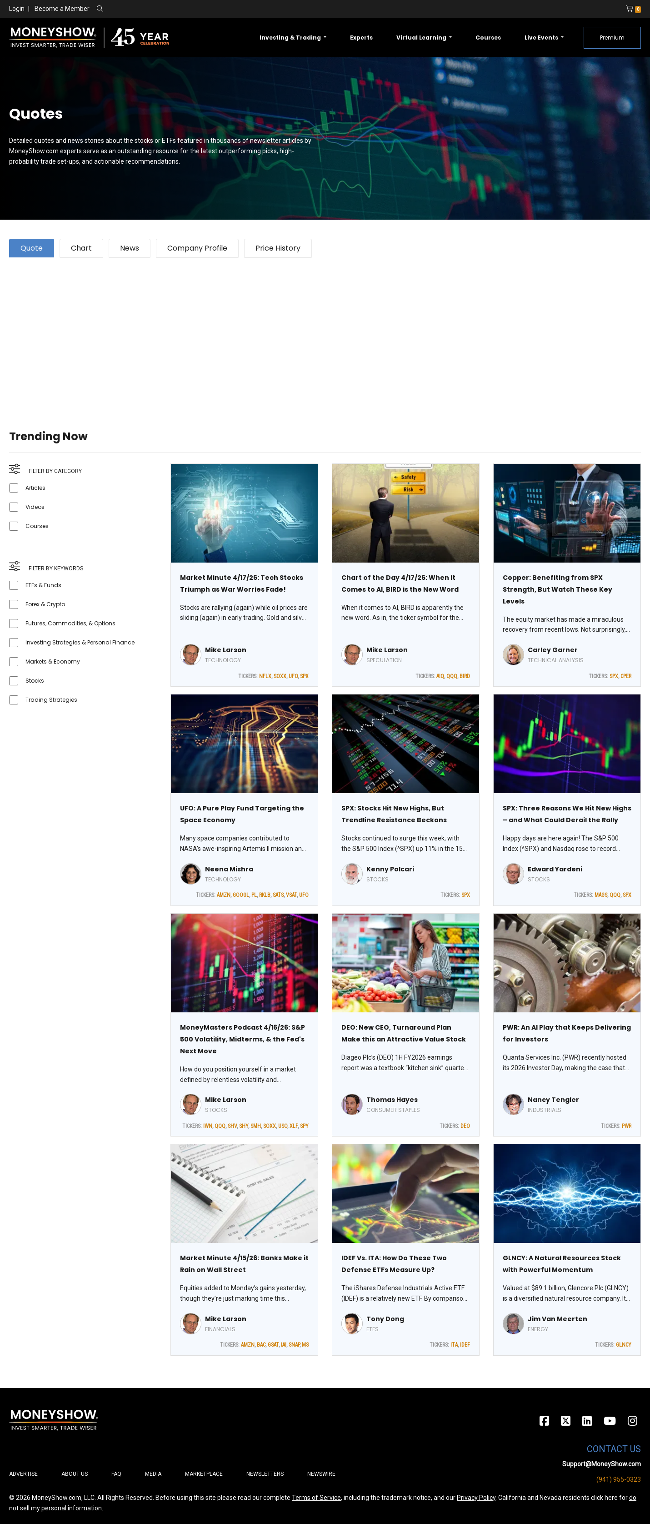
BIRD (465, 676)
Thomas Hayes (392, 1099)
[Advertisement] (282, 332)
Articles (35, 488)
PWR (626, 1126)
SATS (278, 895)
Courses (488, 37)
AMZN (223, 895)
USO (282, 1126)
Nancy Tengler (553, 1099)
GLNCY (623, 1345)
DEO (465, 1126)
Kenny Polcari (390, 869)
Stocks (34, 680)
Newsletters (265, 1474)
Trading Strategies (51, 700)
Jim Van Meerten (557, 1318)
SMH (255, 1126)
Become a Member (62, 8)
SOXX (280, 676)
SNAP (294, 1345)
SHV (232, 1126)
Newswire (321, 1474)
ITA (454, 1345)
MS (305, 1345)
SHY (243, 1126)
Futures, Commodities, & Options (70, 623)
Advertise (23, 1474)
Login (17, 8)
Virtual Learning (422, 37)
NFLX (265, 676)
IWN (207, 1126)
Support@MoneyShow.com (601, 1464)
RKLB (264, 895)
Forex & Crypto (45, 604)
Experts (361, 37)
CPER (625, 676)
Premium (612, 37)
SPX (304, 676)
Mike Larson (225, 649)
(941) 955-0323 (618, 1479)
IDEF (465, 1345)
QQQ (451, 676)
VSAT (291, 895)
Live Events (542, 37)
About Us (74, 1474)
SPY (304, 1126)
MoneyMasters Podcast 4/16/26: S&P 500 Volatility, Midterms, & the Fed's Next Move (242, 1039)
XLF (294, 1126)
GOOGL (241, 895)
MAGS (601, 895)
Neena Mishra (229, 869)
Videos (35, 507)
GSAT (273, 1345)
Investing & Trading (291, 37)
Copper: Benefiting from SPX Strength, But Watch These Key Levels (557, 589)
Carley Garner (553, 649)
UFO (293, 676)
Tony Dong (385, 1318)
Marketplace (204, 1474)
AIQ (440, 676)
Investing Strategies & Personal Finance (80, 642)
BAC (261, 1345)
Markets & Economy (52, 661)
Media (153, 1474)
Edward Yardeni (555, 869)
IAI (283, 1345)
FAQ (116, 1474)
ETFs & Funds (43, 585)
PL (254, 895)
